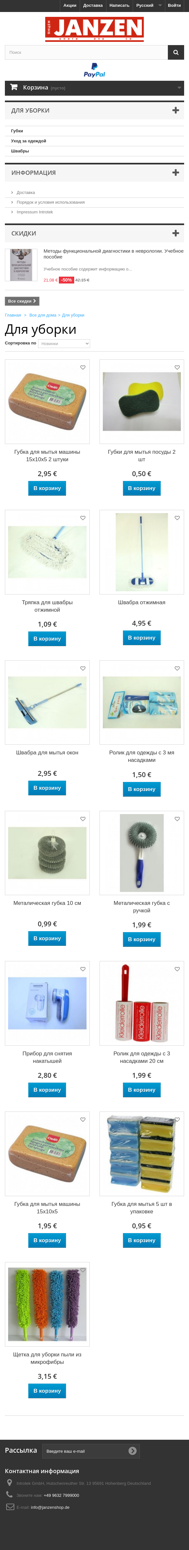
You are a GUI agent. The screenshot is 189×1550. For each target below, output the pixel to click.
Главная (13, 315)
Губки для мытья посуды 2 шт (142, 456)
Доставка (93, 5)
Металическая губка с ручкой (142, 907)
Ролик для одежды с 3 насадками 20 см (142, 1057)
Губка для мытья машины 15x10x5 (47, 1208)
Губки (17, 130)
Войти (174, 5)
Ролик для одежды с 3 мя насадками (141, 756)
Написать (119, 5)
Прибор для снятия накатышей (47, 1057)
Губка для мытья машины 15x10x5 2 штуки (47, 456)
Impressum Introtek (34, 212)
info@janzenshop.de (50, 1507)
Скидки (23, 233)
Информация (33, 172)
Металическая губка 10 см (47, 903)
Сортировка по (20, 343)
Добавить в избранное (82, 369)
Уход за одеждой (28, 140)
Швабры (20, 151)
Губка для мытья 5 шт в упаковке (142, 1208)
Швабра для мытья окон (47, 753)
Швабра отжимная (141, 602)
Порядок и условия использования (50, 202)
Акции (69, 5)
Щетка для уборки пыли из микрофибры (47, 1358)
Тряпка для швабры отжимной (47, 606)
